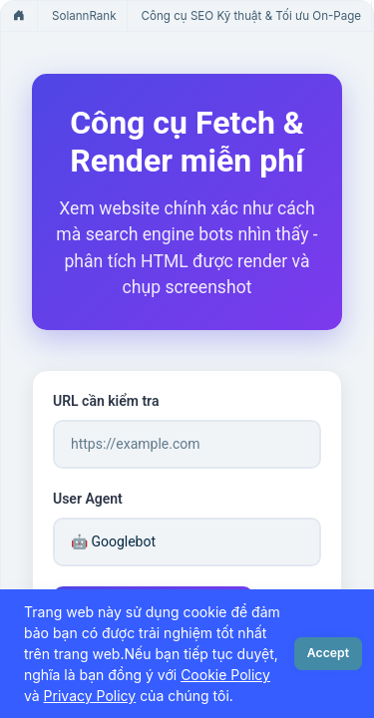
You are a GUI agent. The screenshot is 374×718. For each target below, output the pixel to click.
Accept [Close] (328, 652)
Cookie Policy (225, 674)
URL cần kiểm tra (106, 401)
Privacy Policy (90, 695)
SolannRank (84, 16)
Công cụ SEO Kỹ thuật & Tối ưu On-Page (252, 16)
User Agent (88, 499)
